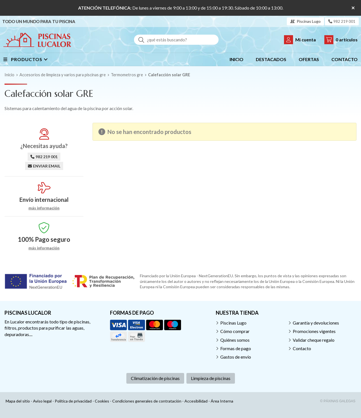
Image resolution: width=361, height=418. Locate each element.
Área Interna (222, 401)
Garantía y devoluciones (316, 322)
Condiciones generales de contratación (146, 401)
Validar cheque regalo (313, 340)
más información (44, 208)
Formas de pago (235, 348)
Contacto (302, 348)
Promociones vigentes (314, 331)
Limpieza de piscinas (210, 378)
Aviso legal (42, 401)
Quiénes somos (235, 340)
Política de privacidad (73, 401)
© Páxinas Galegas (337, 401)
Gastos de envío (235, 356)
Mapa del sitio (18, 401)
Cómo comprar (235, 331)
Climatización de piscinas (155, 378)
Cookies (102, 401)
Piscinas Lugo (233, 322)
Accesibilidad (196, 401)
